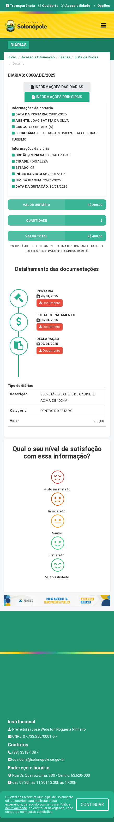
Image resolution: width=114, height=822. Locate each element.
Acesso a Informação (38, 57)
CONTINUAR (92, 804)
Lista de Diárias (87, 57)
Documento (49, 303)
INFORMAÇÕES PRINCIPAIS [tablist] (57, 97)
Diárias (64, 57)
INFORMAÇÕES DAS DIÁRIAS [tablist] (57, 87)
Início (12, 57)
